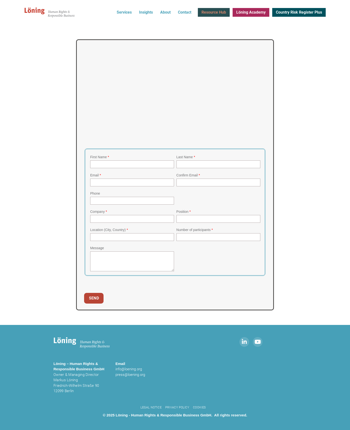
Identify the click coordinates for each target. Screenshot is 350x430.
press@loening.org (130, 374)
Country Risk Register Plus (299, 12)
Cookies (199, 407)
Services (124, 12)
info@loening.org (128, 369)
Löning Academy (251, 12)
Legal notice (151, 407)
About (165, 12)
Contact (184, 12)
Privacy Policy (177, 407)
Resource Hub (213, 12)
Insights (146, 12)
